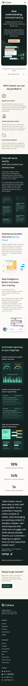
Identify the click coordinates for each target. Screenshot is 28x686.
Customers (4, 651)
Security (4, 643)
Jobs (8, 674)
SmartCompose (6, 632)
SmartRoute (5, 626)
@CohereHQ (6, 671)
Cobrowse (4, 629)
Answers (4, 623)
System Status (5, 657)
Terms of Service (6, 659)
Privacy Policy (5, 662)
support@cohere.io (8, 680)
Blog (3, 654)
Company (4, 646)
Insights (4, 634)
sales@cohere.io (7, 677)
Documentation (6, 648)
